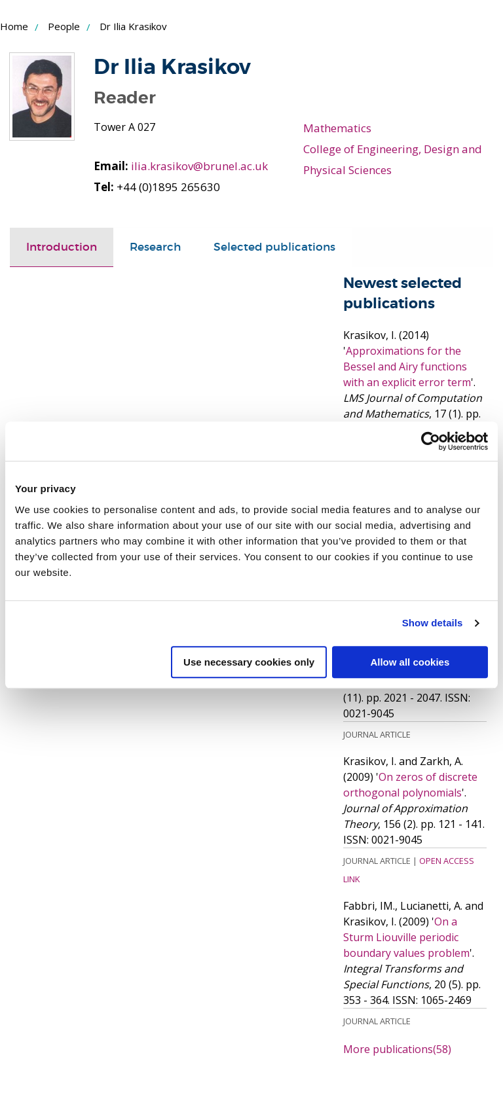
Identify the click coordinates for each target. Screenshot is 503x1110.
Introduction (61, 247)
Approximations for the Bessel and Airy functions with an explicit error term (407, 366)
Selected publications (274, 247)
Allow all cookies (409, 662)
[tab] (61, 247)
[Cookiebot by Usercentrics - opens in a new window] (430, 441)
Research (155, 247)
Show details (432, 622)
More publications (397, 1048)
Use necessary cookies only (248, 662)
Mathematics (337, 127)
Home (14, 26)
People (64, 26)
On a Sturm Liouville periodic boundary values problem (406, 936)
